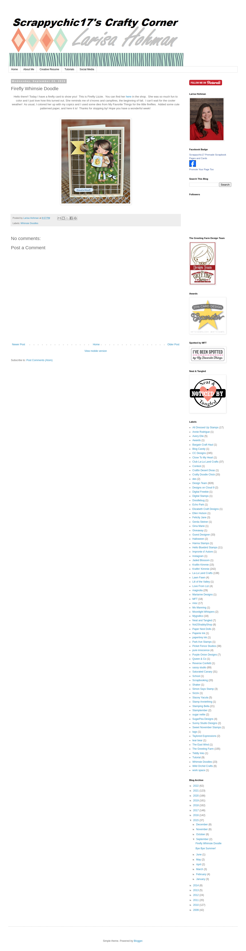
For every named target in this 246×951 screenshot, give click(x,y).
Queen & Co (199, 658)
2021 (196, 790)
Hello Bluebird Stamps (204, 547)
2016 (196, 815)
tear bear (197, 740)
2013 (196, 890)
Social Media (87, 69)
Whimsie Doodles (29, 223)
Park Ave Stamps (202, 641)
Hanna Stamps (200, 543)
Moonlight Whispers (203, 611)
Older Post (173, 344)
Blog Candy (198, 448)
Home (14, 69)
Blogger (138, 940)
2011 (196, 900)
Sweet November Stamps (206, 727)
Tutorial (196, 757)
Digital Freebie (200, 491)
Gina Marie (198, 526)
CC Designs (199, 453)
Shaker (196, 684)
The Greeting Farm (203, 748)
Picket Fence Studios (204, 646)
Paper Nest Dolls (201, 629)
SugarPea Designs (202, 719)
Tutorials (69, 69)
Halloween (198, 538)
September (202, 839)
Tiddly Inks (198, 753)
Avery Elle (198, 436)
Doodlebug (198, 500)
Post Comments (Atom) (39, 360)
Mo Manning (199, 607)
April (199, 864)
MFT (195, 599)
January (201, 879)
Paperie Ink (198, 633)
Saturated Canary (202, 671)
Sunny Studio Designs (204, 723)
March (200, 869)
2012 (196, 895)
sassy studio (199, 667)
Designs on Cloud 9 (203, 487)
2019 (196, 800)
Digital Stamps (200, 496)
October (201, 834)
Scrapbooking (200, 680)
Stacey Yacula (200, 697)
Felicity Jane (199, 517)
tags (194, 731)
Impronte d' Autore (202, 551)
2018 (196, 805)
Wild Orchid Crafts (202, 766)
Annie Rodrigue (201, 431)
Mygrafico (197, 616)
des (194, 478)
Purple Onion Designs (204, 654)
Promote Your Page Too (201, 169)
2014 (196, 885)
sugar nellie (198, 714)
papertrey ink (199, 637)
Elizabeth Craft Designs (205, 509)
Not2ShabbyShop (202, 624)
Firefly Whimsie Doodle (208, 843)
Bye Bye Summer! (206, 848)
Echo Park (198, 504)
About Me (28, 69)
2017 (196, 810)
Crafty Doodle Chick (203, 474)
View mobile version (96, 351)
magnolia (197, 590)
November (202, 829)
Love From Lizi (200, 586)
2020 (196, 795)
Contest (196, 466)
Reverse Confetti (201, 663)
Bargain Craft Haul (202, 444)
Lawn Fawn (198, 577)
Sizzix (195, 693)
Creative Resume (49, 69)
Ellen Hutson (199, 513)
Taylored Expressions (204, 736)
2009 (196, 910)
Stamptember (200, 710)
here (128, 96)
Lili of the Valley (201, 581)
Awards (196, 440)
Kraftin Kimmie (200, 564)
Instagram (198, 556)
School (196, 676)
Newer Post (18, 344)
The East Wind (200, 744)
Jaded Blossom (201, 560)
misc (195, 603)
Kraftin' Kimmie (200, 568)
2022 (196, 785)
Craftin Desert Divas (203, 470)
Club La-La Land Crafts (205, 461)
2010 (196, 905)
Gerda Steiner (200, 521)
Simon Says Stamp (203, 688)
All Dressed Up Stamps (205, 427)
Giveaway (198, 530)
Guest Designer (201, 534)
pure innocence (201, 650)
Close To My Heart (202, 457)
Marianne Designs (202, 594)
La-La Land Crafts (202, 573)
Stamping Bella (200, 706)
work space (198, 770)
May (199, 859)
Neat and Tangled (202, 620)
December (202, 824)
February (201, 874)
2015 (196, 820)
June (199, 854)
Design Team (199, 483)
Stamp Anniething (202, 701)
